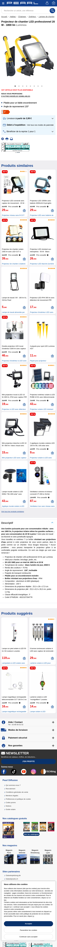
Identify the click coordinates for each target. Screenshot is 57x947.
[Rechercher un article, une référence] (28, 10)
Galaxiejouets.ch (12, 879)
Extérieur (32, 17)
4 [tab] (26, 86)
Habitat (12, 17)
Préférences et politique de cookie (18, 799)
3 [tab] (23, 86)
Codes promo (11, 802)
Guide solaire (11, 809)
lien (5, 900)
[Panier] (54, 3)
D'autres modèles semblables (15, 96)
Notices (8, 806)
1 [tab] (15, 86)
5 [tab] (30, 86)
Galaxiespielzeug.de (13, 875)
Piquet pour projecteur (38, 361)
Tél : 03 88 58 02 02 (15, 725)
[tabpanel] (28, 55)
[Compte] (47, 3)
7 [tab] (38, 86)
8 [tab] (42, 86)
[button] (28, 118)
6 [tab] (34, 86)
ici (33, 916)
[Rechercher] (52, 10)
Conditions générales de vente (17, 792)
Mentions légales (12, 796)
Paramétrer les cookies (28, 930)
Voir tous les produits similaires (12, 512)
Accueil (4, 17)
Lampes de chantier (46, 17)
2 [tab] (19, 86)
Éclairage (22, 17)
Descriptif (7, 522)
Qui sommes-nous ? (13, 785)
